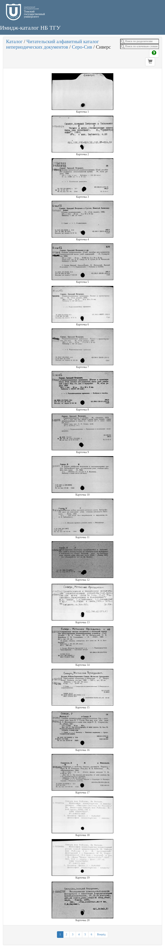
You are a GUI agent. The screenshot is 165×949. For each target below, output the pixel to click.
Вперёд (101, 934)
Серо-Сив (82, 47)
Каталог (14, 41)
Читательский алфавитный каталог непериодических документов (52, 44)
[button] (150, 62)
